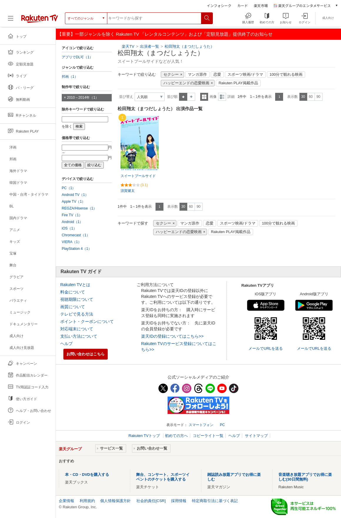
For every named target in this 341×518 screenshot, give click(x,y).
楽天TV (128, 46)
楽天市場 (261, 5)
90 (318, 97)
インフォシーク (219, 5)
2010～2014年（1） (83, 97)
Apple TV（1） (73, 201)
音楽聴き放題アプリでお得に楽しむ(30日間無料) (305, 476)
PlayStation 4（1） (77, 249)
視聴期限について (76, 299)
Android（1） (72, 222)
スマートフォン (201, 425)
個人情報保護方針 (115, 501)
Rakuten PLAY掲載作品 (238, 83)
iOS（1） (69, 228)
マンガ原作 (197, 74)
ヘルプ (66, 343)
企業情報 (66, 501)
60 (310, 97)
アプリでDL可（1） (77, 57)
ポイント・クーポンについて (87, 321)
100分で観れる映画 (286, 74)
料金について (72, 292)
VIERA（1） (71, 242)
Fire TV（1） (72, 215)
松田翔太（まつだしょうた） (189, 46)
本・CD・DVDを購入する (87, 474)
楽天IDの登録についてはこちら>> (172, 336)
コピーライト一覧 (208, 435)
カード (242, 5)
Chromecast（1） (76, 235)
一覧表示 (204, 97)
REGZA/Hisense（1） (79, 208)
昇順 (183, 97)
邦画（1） (70, 77)
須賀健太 (128, 191)
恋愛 (217, 74)
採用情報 (178, 501)
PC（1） (69, 188)
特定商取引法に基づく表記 (215, 501)
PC (222, 425)
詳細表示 (222, 97)
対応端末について (76, 328)
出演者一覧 (149, 46)
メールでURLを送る (265, 348)
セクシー (171, 74)
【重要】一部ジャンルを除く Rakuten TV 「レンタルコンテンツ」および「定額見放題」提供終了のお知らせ (165, 34)
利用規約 (87, 501)
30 (303, 97)
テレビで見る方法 (76, 314)
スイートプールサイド (138, 176)
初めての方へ (176, 435)
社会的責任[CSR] (151, 501)
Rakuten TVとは (75, 284)
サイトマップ (256, 435)
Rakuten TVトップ (144, 435)
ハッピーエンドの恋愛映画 (186, 83)
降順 (191, 97)
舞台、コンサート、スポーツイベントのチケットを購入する (163, 476)
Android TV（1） (75, 195)
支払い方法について (78, 336)
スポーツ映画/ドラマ (245, 74)
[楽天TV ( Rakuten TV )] (39, 20)
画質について (72, 306)
